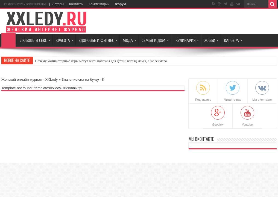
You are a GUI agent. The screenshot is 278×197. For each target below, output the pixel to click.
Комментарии (99, 4)
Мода (128, 40)
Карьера (231, 40)
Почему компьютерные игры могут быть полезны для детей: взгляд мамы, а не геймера (101, 61)
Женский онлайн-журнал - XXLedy (29, 79)
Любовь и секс (33, 40)
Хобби (209, 40)
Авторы (58, 4)
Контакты (76, 4)
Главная (8, 40)
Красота (63, 40)
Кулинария (185, 40)
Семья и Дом (153, 40)
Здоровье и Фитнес (96, 40)
